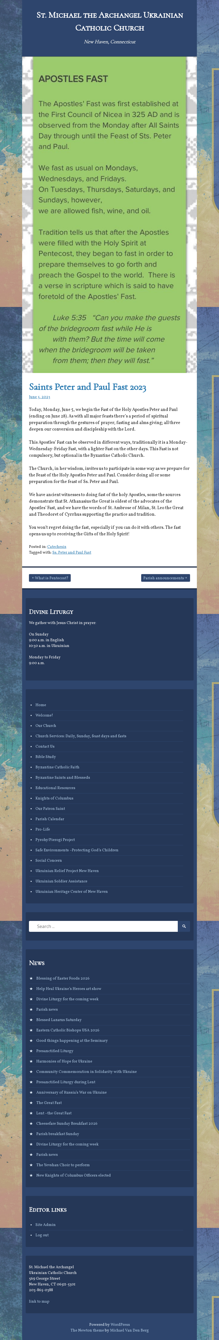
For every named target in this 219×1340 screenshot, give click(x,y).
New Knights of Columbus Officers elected (73, 1175)
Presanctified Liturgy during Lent (65, 1082)
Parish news (47, 1009)
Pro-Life (42, 829)
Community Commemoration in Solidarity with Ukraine (86, 1072)
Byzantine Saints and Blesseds (62, 777)
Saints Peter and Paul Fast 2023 (87, 387)
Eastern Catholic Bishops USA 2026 (67, 1030)
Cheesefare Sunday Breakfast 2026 (66, 1123)
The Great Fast (49, 1103)
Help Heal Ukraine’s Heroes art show (68, 989)
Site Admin (45, 1225)
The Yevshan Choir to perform (63, 1165)
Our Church (45, 726)
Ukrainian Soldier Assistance (61, 881)
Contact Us (45, 746)
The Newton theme (87, 1330)
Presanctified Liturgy (54, 1051)
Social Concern (48, 860)
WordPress (120, 1324)
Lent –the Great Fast (54, 1113)
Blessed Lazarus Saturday (59, 1020)
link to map (39, 1301)
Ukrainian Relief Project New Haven (67, 871)
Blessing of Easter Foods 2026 (63, 978)
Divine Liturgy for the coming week (67, 999)
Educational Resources (55, 788)
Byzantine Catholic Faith (57, 767)
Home (40, 705)
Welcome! (44, 715)
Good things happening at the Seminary (72, 1040)
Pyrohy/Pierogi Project (55, 840)
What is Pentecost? (52, 578)
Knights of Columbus (54, 798)
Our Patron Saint (50, 808)
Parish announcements (163, 578)
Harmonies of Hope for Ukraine (64, 1061)
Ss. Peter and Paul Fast (71, 552)
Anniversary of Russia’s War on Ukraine (71, 1092)
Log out (42, 1235)
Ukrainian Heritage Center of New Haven (71, 891)
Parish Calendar (49, 819)
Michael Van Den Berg (129, 1330)
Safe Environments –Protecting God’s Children (77, 850)
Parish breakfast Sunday (57, 1134)
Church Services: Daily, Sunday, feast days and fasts (80, 736)
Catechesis (56, 547)
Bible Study (45, 757)
